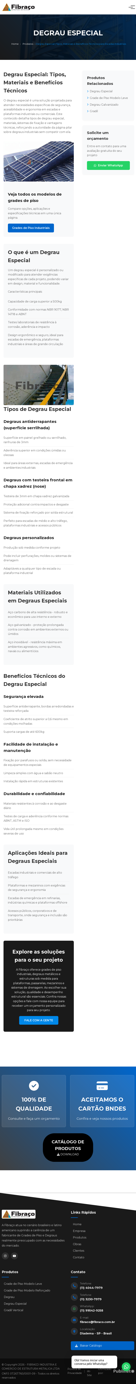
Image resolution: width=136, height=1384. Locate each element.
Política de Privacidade (74, 1371)
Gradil (92, 111)
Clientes (78, 1252)
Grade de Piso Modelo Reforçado (27, 1292)
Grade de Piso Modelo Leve (107, 98)
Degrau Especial (100, 91)
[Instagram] (5, 1257)
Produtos (28, 43)
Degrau (9, 1298)
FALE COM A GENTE (38, 1020)
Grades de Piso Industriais (31, 228)
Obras (77, 1245)
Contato (78, 1259)
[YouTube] (14, 1257)
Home (15, 43)
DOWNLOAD (68, 1147)
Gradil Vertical (13, 1311)
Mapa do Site (90, 1371)
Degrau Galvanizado (102, 104)
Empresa (79, 1232)
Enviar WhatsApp (108, 165)
